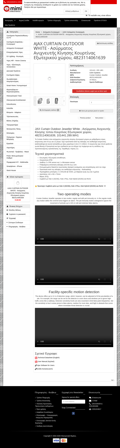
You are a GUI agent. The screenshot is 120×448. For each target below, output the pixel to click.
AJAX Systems (95, 73)
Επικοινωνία (86, 20)
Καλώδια (10, 108)
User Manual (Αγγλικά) (46, 361)
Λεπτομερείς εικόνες (49, 110)
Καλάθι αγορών (38, 20)
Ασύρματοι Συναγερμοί (51, 32)
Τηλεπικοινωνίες (12, 116)
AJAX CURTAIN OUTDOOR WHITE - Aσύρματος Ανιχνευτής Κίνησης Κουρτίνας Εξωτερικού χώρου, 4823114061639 (18, 193)
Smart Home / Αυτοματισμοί (17, 85)
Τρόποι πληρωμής (54, 20)
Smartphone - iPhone (14, 166)
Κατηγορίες (9, 20)
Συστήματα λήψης (13, 75)
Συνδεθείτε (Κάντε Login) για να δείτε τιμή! (91, 91)
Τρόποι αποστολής (71, 20)
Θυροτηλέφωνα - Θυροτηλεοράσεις (13, 91)
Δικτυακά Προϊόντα (13, 71)
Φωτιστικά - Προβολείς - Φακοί (18, 152)
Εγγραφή (11, 218)
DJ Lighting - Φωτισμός (15, 56)
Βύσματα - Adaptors (14, 112)
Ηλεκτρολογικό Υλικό (14, 96)
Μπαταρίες (10, 133)
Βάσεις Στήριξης (12, 121)
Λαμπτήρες (11, 148)
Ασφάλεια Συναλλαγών (44, 412)
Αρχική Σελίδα (24, 20)
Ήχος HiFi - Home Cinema (16, 61)
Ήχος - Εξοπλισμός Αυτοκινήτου (14, 66)
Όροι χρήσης (40, 409)
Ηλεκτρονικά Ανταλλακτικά (16, 100)
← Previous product (84, 118)
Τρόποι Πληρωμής (42, 398)
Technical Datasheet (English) (49, 358)
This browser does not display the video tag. (74, 225)
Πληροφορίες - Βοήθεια (16, 227)
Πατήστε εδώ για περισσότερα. (35, 7)
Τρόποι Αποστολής (42, 401)
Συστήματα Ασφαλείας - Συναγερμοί (15, 43)
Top (112, 380)
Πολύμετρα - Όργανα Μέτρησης (14, 138)
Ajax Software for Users (45, 365)
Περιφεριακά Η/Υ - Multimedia (17, 162)
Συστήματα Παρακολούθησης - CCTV (18, 37)
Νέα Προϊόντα (10, 25)
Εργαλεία (10, 143)
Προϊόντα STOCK (100, 20)
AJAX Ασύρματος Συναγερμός (74, 32)
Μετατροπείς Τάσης (14, 129)
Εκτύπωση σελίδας (105, 43)
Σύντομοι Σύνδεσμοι (15, 222)
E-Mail (93, 401)
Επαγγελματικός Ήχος (15, 52)
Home (38, 32)
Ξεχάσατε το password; (16, 214)
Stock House (11, 170)
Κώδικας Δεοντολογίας (44, 426)
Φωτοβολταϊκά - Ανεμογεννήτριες (13, 80)
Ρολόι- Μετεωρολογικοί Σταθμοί (15, 157)
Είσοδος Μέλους (14, 210)
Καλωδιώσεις (11, 104)
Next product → (100, 118)
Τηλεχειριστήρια (12, 125)
